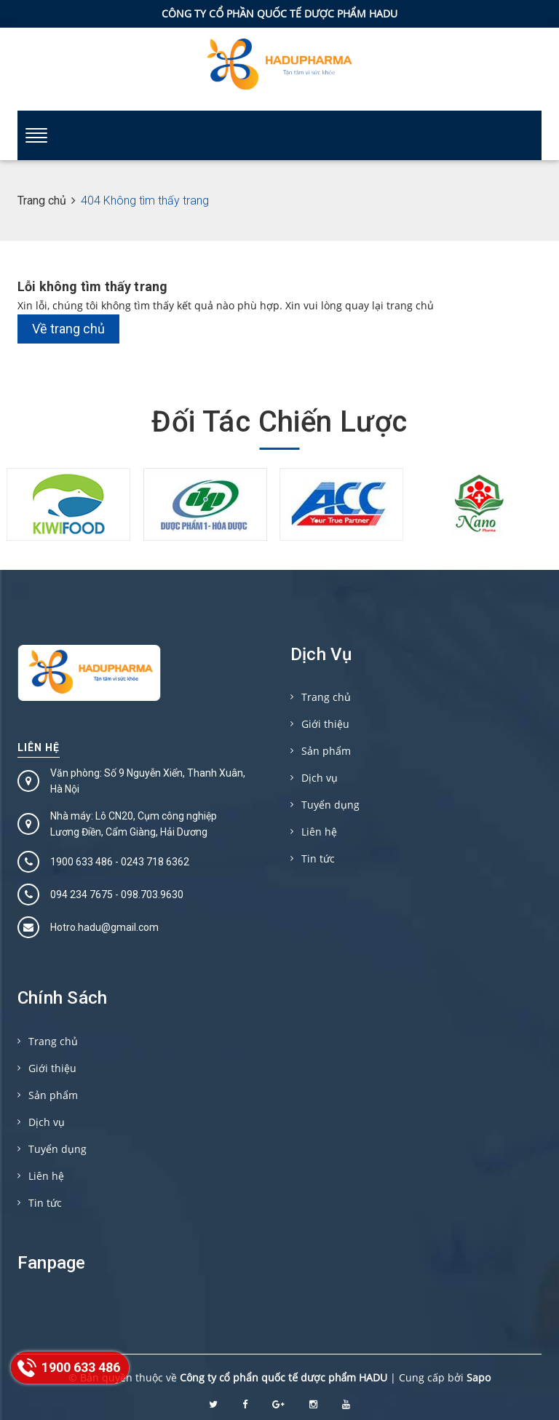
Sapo (479, 1377)
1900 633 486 (81, 862)
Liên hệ (38, 747)
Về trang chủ (68, 328)
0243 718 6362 (155, 862)
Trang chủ (326, 697)
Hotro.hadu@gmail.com (104, 927)
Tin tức (318, 858)
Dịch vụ (319, 778)
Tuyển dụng (330, 805)
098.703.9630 (152, 894)
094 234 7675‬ (81, 894)
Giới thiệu (325, 724)
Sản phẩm (326, 751)
